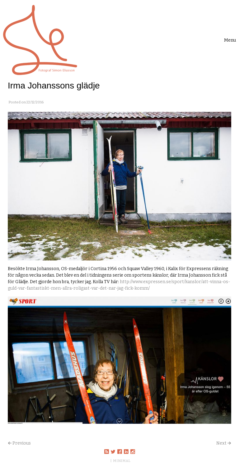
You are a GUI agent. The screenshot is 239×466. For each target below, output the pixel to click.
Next (221, 443)
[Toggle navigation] (230, 40)
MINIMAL (121, 461)
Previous (21, 443)
